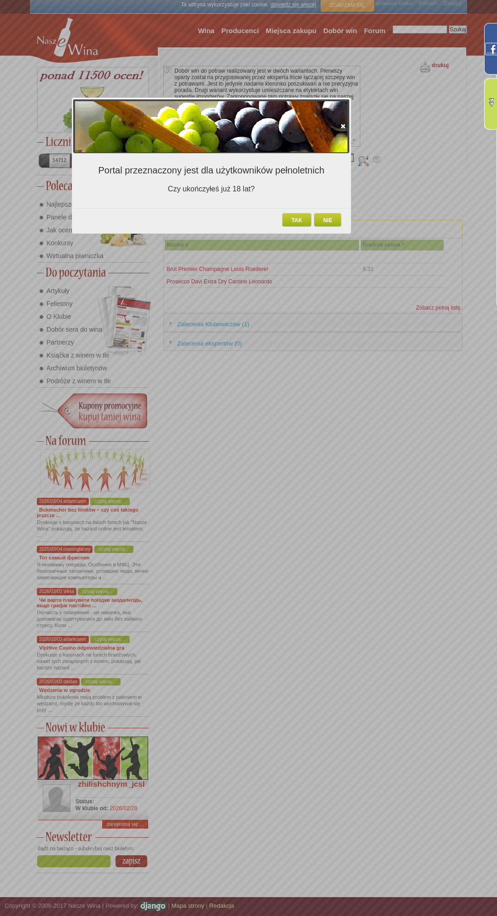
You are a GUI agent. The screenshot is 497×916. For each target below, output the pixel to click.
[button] (343, 126)
